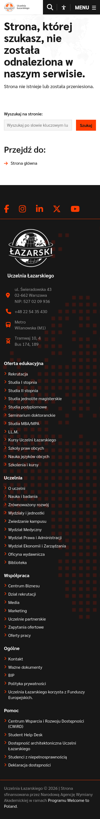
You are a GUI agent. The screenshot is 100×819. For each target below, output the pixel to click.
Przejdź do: (25, 149)
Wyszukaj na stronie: (23, 114)
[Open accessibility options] (63, 7)
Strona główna (24, 163)
